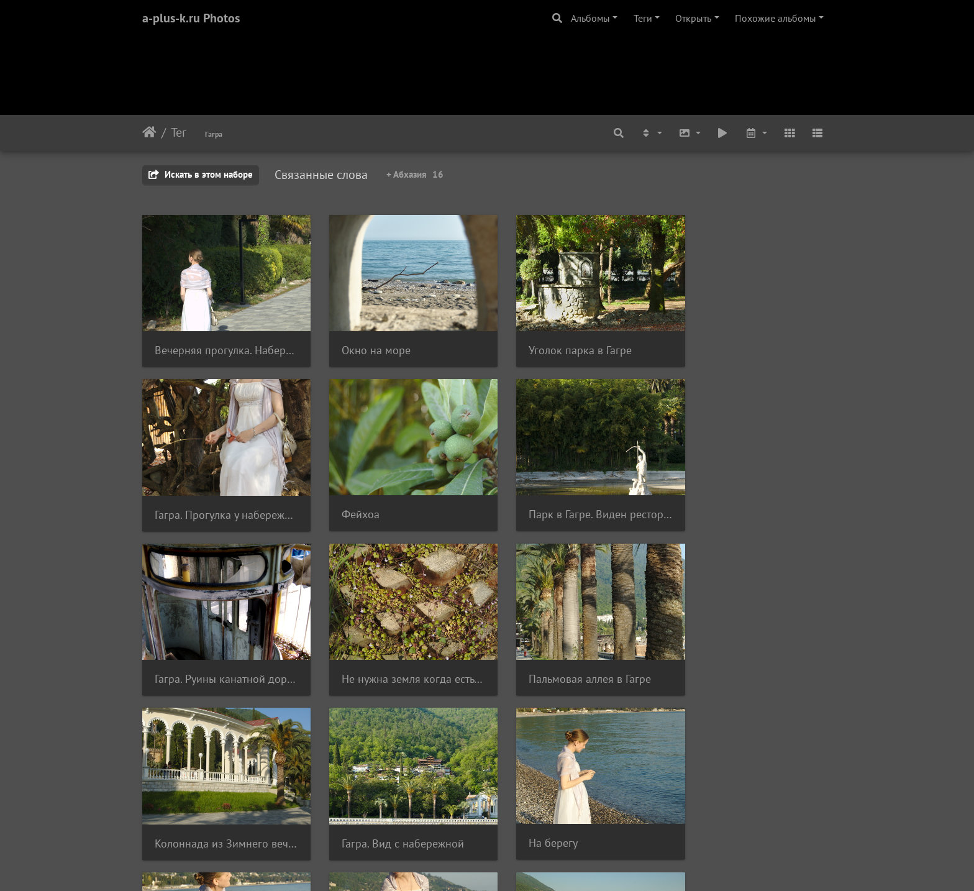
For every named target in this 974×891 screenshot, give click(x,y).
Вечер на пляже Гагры (386, 815)
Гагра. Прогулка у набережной (752, 343)
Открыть (693, 18)
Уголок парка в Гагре (560, 343)
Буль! (521, 816)
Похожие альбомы (775, 18)
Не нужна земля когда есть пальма (752, 500)
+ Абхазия (415, 174)
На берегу (710, 657)
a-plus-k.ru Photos (191, 18)
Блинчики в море (197, 815)
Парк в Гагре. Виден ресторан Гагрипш (398, 500)
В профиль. (713, 816)
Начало (149, 132)
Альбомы (590, 18)
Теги (643, 18)
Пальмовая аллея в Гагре (216, 657)
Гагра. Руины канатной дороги (575, 500)
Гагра (213, 134)
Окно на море (366, 343)
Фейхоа (174, 500)
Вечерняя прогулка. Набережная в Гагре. (221, 343)
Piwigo (504, 865)
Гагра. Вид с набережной (570, 658)
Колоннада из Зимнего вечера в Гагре (398, 658)
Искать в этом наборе (200, 174)
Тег (178, 132)
